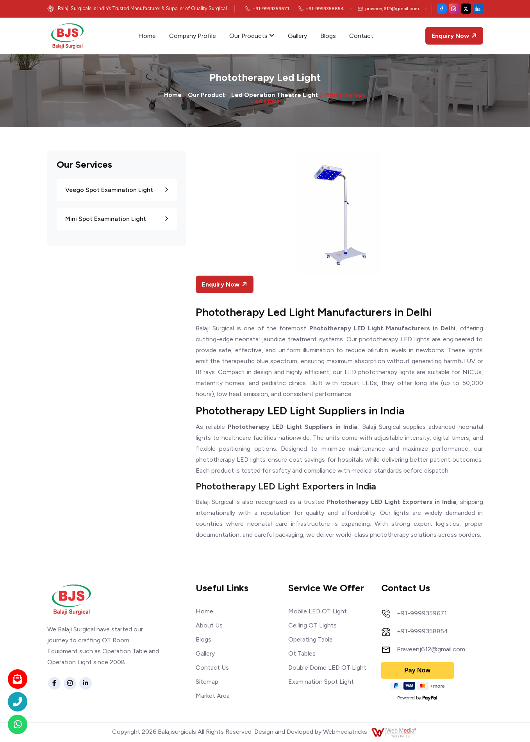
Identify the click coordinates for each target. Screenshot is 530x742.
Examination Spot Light (321, 681)
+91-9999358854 (422, 631)
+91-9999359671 (422, 613)
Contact (361, 35)
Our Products (252, 35)
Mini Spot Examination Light (116, 218)
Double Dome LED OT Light (327, 667)
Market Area (213, 695)
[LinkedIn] (478, 9)
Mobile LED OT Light (317, 611)
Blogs (328, 35)
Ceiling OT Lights (312, 625)
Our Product (206, 95)
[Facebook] (442, 9)
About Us (209, 625)
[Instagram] (454, 9)
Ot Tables (302, 653)
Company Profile (192, 35)
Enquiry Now (455, 36)
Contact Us (212, 667)
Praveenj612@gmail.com (431, 649)
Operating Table (310, 639)
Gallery (297, 35)
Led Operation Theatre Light (274, 95)
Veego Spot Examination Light (116, 190)
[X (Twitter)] (466, 9)
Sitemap (207, 681)
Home (147, 35)
